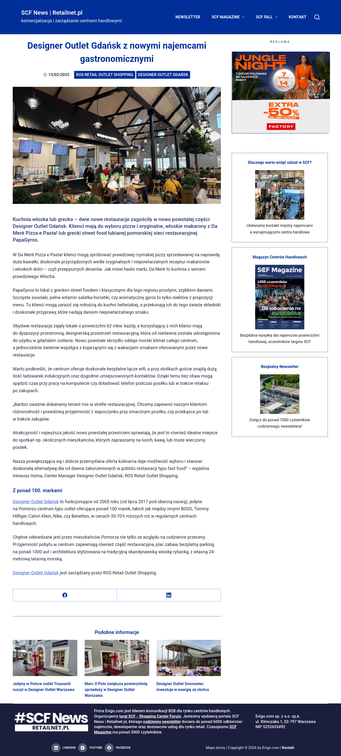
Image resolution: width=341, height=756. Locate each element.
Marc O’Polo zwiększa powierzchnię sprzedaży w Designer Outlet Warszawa (116, 689)
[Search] (317, 17)
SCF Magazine (229, 17)
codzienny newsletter (162, 721)
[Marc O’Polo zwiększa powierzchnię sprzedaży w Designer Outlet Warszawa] (117, 658)
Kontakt (298, 17)
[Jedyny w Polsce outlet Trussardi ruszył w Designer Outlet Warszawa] (45, 658)
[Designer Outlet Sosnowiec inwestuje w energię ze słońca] (189, 658)
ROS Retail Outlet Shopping (104, 74)
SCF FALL (267, 17)
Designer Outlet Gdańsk (163, 74)
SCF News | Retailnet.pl (51, 12)
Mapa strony (215, 747)
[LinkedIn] (169, 595)
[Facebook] (65, 595)
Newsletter (187, 17)
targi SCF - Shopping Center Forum (150, 716)
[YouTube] (90, 748)
